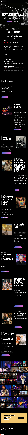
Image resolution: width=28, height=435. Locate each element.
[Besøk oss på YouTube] (12, 428)
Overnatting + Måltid (17, 21)
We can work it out (5, 97)
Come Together (18, 129)
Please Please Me (5, 217)
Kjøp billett (9, 21)
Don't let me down (5, 271)
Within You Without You (19, 306)
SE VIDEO (11, 97)
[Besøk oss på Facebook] (9, 428)
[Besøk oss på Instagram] (11, 428)
